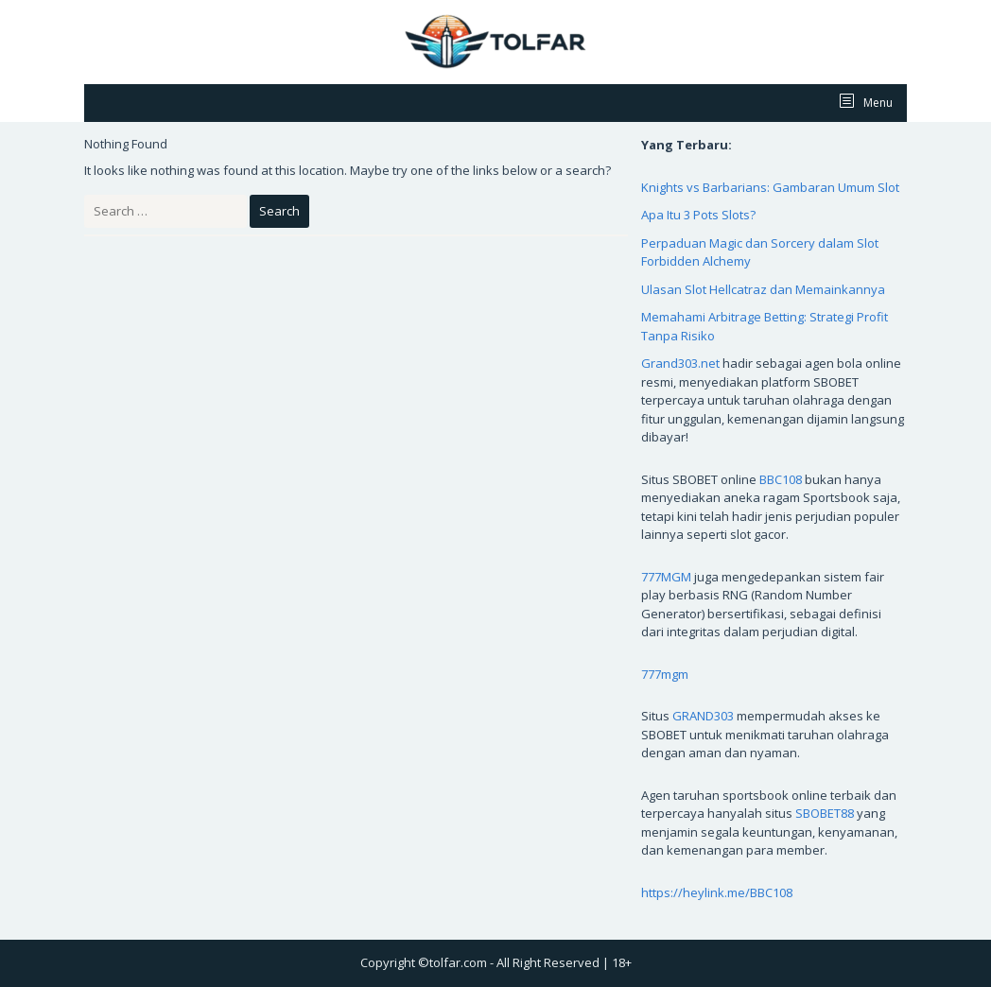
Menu (877, 103)
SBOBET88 (824, 813)
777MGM (666, 576)
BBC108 (780, 479)
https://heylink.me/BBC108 (716, 892)
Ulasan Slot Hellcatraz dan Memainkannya (763, 289)
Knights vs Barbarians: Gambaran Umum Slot (770, 187)
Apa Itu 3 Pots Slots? (698, 214)
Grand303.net (680, 363)
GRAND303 (703, 715)
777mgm (664, 674)
